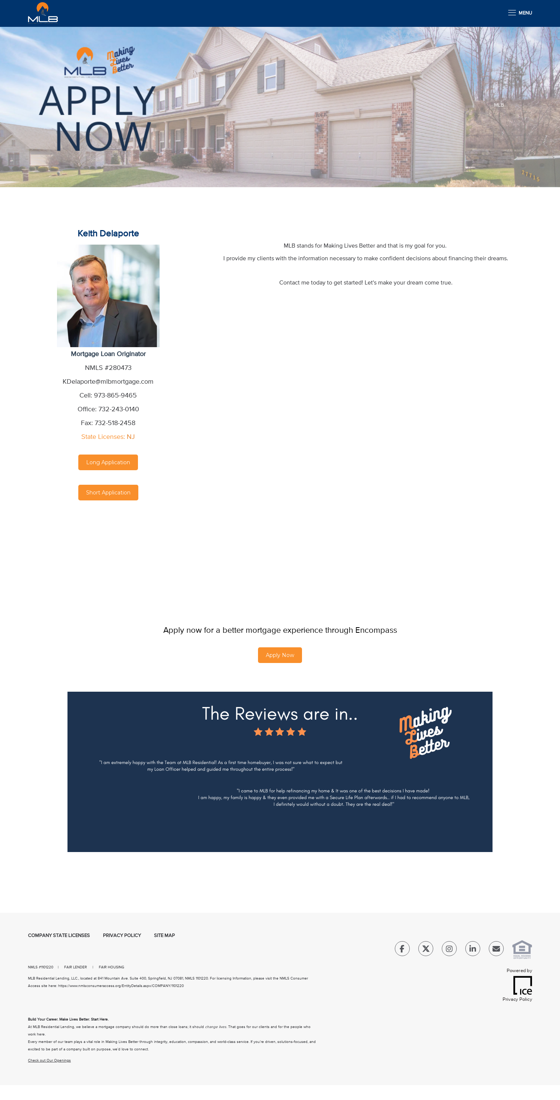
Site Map (164, 935)
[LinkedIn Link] (472, 950)
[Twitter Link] (425, 950)
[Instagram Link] (449, 950)
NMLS (33, 967)
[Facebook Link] (402, 950)
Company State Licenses (59, 935)
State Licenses (102, 437)
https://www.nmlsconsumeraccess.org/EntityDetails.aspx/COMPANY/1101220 (121, 986)
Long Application (108, 462)
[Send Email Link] (496, 950)
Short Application (108, 492)
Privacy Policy (122, 935)
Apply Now (280, 655)
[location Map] (108, 551)
